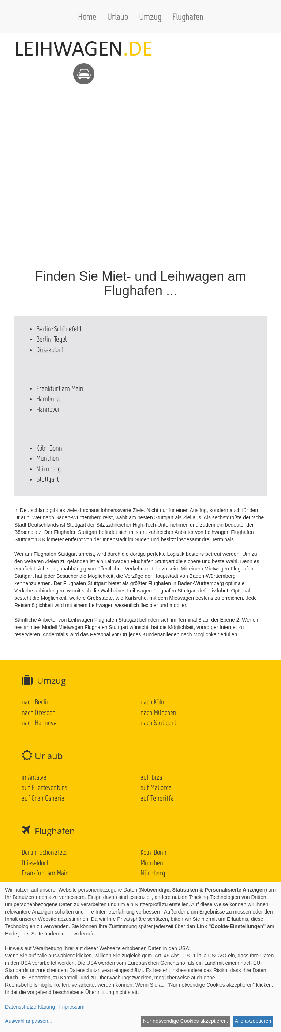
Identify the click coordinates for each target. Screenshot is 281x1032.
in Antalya (34, 777)
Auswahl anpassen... (28, 1021)
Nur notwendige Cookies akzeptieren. (185, 1021)
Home (87, 16)
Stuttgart (47, 479)
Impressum (72, 1007)
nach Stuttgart (158, 722)
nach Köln (152, 701)
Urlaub (117, 16)
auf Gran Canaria (43, 798)
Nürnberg (48, 468)
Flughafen (187, 16)
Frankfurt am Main (59, 388)
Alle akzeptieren (253, 1021)
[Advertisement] (140, 136)
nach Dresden (39, 712)
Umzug (150, 16)
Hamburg (48, 398)
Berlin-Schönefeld (58, 328)
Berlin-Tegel (51, 339)
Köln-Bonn (49, 448)
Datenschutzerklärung (30, 1007)
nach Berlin (36, 701)
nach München (158, 712)
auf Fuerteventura (44, 787)
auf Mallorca (156, 787)
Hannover (48, 409)
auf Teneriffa (157, 798)
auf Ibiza (151, 777)
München (47, 458)
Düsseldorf (49, 349)
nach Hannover (40, 722)
